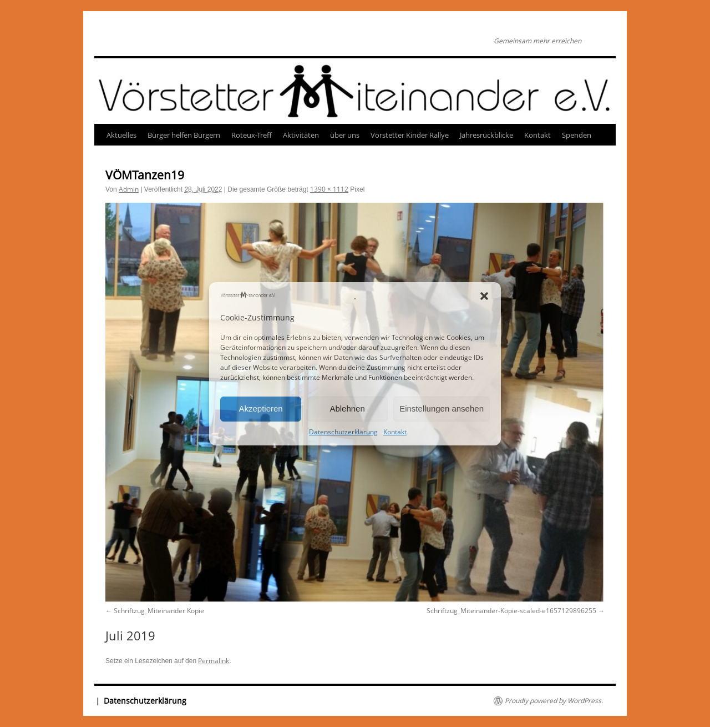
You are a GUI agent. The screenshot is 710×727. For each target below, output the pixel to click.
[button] (484, 296)
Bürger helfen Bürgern (184, 135)
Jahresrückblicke (486, 135)
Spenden (576, 135)
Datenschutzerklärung (343, 432)
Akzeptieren (260, 408)
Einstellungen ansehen (441, 408)
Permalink (213, 660)
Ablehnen (346, 408)
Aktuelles (121, 135)
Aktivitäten (301, 135)
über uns (344, 135)
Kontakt (395, 432)
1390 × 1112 (329, 189)
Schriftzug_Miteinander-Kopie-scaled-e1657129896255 (511, 610)
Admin (129, 189)
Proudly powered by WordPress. (554, 700)
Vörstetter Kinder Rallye (410, 135)
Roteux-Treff (251, 135)
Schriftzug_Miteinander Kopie (159, 610)
